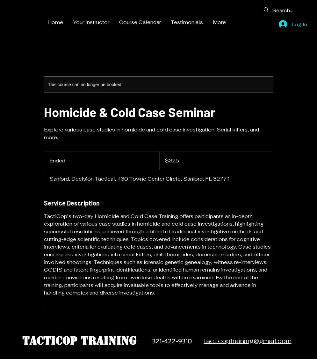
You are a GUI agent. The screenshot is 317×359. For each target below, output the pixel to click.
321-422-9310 (172, 341)
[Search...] (283, 10)
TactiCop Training (79, 341)
